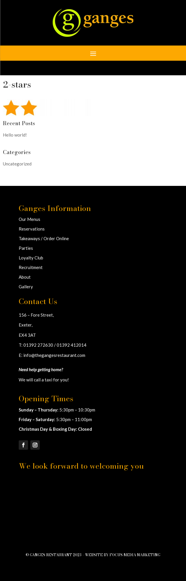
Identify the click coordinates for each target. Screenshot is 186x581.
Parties (26, 248)
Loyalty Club (31, 257)
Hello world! (15, 134)
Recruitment (31, 267)
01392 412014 (71, 345)
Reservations (32, 228)
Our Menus (29, 219)
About (25, 277)
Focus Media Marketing (134, 555)
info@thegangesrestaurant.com (54, 355)
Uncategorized (17, 163)
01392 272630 (38, 345)
